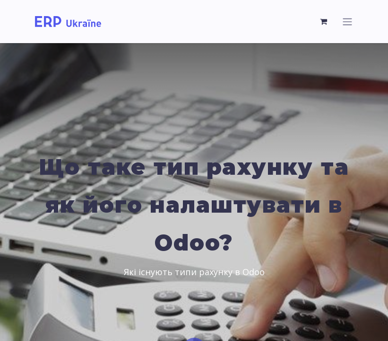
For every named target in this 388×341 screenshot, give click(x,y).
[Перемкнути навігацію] (347, 21)
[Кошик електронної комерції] (324, 21)
